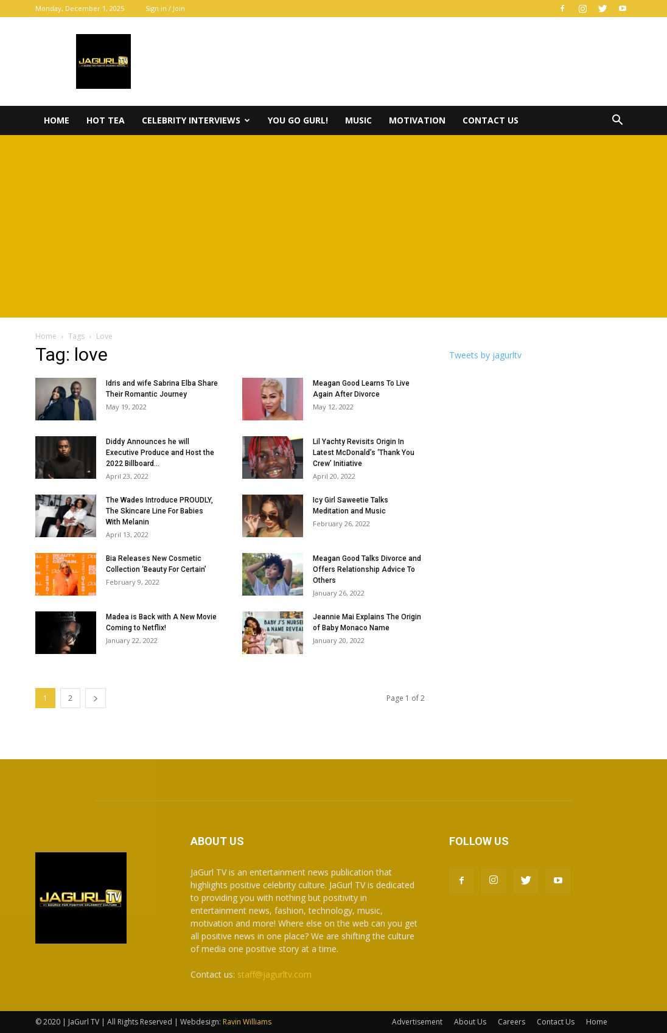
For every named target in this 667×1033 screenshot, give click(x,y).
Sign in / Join (165, 8)
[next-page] (95, 698)
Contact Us (491, 120)
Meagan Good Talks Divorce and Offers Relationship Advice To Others (367, 569)
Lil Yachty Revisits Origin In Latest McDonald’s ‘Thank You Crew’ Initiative (363, 452)
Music (358, 120)
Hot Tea (105, 120)
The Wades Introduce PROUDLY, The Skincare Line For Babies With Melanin (159, 511)
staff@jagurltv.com (274, 974)
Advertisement (417, 1022)
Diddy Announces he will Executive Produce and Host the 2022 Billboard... (160, 452)
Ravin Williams (248, 1022)
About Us (470, 1022)
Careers (511, 1022)
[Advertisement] (333, 226)
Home (56, 120)
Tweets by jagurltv (485, 355)
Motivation (417, 120)
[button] (617, 121)
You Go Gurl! (298, 120)
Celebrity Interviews (196, 120)
